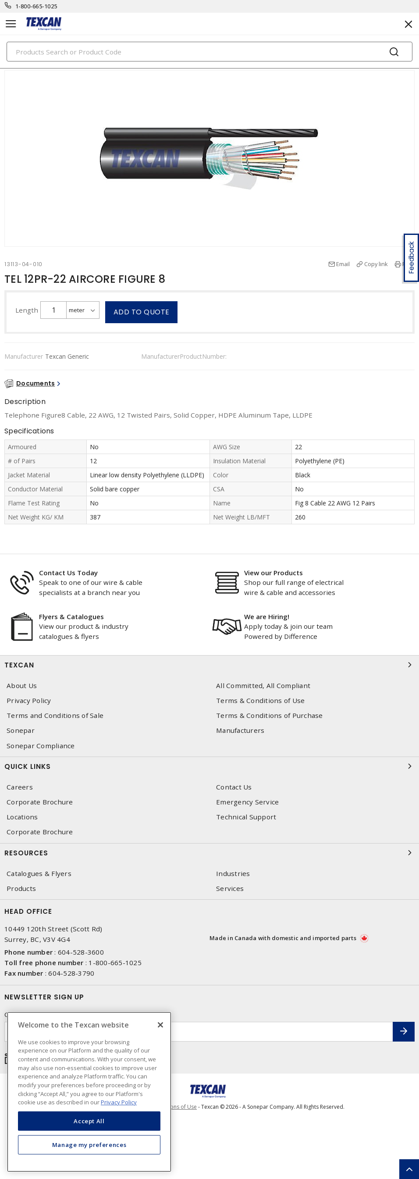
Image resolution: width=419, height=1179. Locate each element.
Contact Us (234, 787)
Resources (209, 853)
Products (21, 888)
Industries (233, 873)
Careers (20, 787)
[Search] (209, 51)
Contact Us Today (68, 572)
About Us (22, 685)
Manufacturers (240, 730)
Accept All (89, 1121)
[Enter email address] (198, 1032)
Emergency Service (247, 802)
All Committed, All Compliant (263, 685)
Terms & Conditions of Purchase (269, 715)
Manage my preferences (89, 1145)
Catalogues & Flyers (39, 873)
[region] (89, 1092)
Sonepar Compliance (41, 746)
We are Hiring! (266, 616)
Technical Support (246, 817)
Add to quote (142, 312)
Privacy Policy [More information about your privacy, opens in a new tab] (119, 1102)
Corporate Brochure (40, 802)
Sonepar (21, 730)
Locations (22, 817)
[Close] (160, 1025)
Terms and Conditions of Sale (55, 715)
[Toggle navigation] (11, 23)
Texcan (209, 665)
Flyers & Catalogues (71, 616)
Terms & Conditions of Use (260, 700)
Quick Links (209, 766)
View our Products (273, 572)
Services (230, 888)
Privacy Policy (29, 700)
